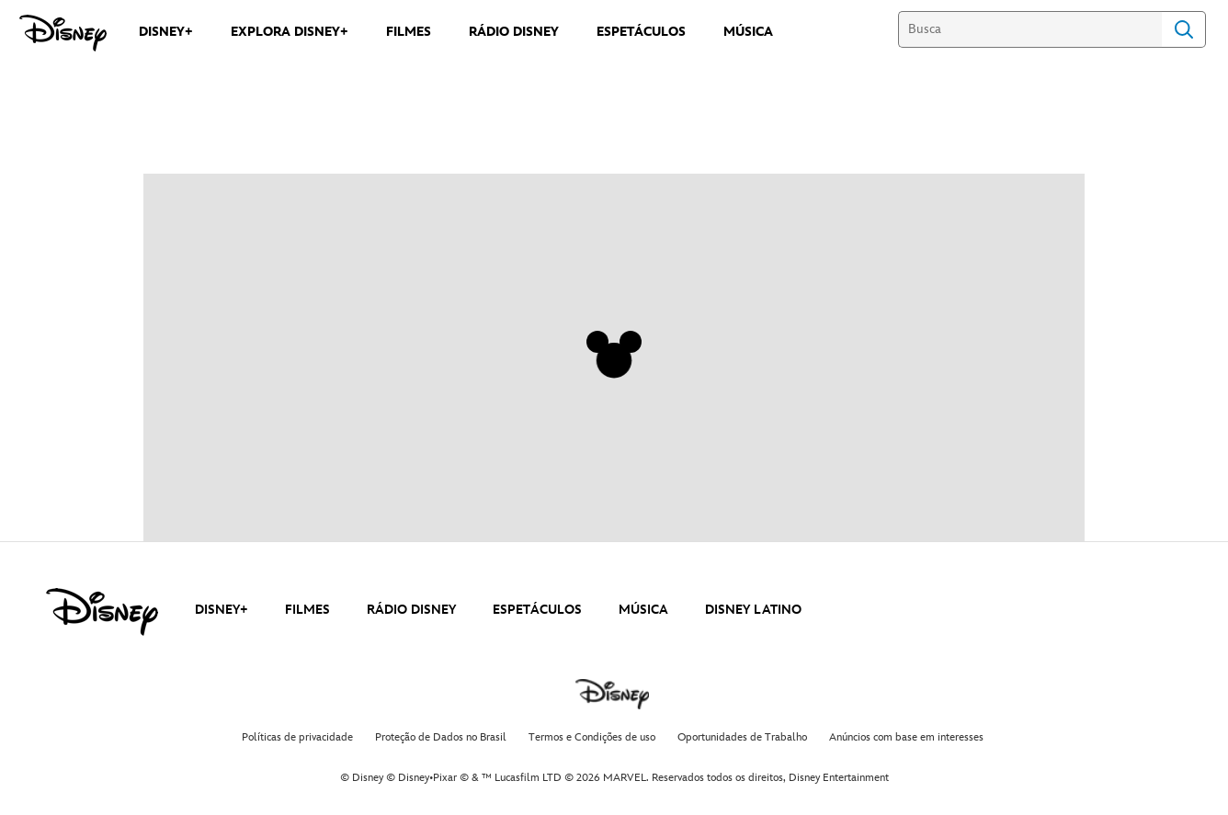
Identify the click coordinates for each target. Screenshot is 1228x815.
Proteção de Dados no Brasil (440, 737)
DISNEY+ (221, 609)
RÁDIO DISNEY (411, 609)
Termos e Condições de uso (592, 737)
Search (1184, 29)
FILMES (307, 609)
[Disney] (63, 33)
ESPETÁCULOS (537, 609)
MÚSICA (643, 609)
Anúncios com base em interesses (906, 737)
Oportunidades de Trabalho (742, 737)
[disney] (102, 612)
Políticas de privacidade (297, 737)
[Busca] (1030, 29)
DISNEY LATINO (753, 609)
